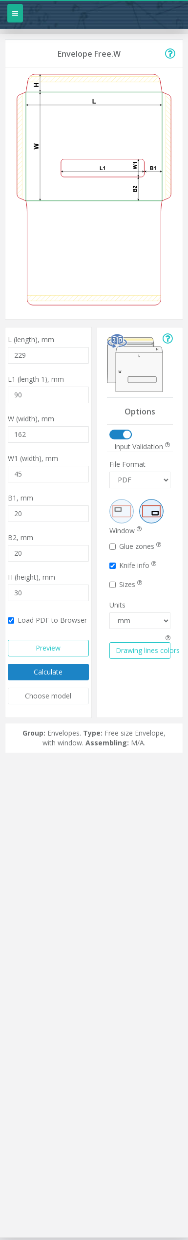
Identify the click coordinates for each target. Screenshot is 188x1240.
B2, (20, 537)
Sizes (125, 584)
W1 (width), (33, 458)
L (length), (31, 339)
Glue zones (135, 546)
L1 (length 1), (36, 379)
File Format (127, 464)
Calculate (48, 671)
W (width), (31, 418)
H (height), (31, 577)
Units (117, 604)
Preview (48, 648)
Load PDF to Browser (47, 620)
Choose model (48, 695)
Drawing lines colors (143, 650)
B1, (20, 497)
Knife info (132, 565)
